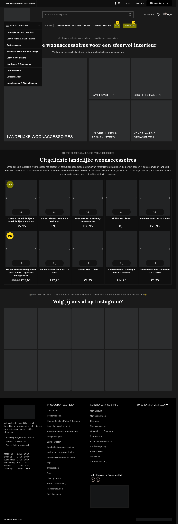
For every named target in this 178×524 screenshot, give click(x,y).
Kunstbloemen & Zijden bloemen (62, 431)
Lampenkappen (54, 436)
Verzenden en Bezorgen (101, 431)
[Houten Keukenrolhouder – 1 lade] (54, 249)
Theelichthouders (55, 489)
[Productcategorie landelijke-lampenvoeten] (109, 78)
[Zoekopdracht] (88, 14)
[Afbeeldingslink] (19, 411)
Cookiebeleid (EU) (98, 461)
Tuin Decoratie (54, 494)
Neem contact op (98, 426)
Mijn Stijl (51, 462)
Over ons (94, 421)
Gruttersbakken (54, 416)
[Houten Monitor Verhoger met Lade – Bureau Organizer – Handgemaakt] (21, 249)
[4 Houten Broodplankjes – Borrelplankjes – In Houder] (21, 198)
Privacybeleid (96, 451)
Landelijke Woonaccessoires (60, 447)
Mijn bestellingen (98, 416)
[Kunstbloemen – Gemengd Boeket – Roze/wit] (121, 249)
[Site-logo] (17, 14)
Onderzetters (53, 468)
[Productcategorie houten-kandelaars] (151, 120)
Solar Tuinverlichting (56, 483)
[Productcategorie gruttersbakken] (151, 78)
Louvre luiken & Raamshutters (61, 457)
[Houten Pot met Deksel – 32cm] (154, 198)
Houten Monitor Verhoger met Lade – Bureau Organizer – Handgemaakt (21, 272)
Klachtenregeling (98, 446)
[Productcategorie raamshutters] (109, 120)
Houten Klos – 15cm (88, 269)
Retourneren (96, 436)
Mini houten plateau (121, 218)
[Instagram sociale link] (119, 3)
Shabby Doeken (54, 478)
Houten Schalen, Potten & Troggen (63, 421)
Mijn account (96, 411)
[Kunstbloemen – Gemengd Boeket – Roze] (88, 198)
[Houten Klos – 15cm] (88, 249)
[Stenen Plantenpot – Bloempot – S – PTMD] (154, 249)
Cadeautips (52, 410)
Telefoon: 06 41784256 (15, 441)
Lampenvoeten (54, 442)
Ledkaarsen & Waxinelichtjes (60, 452)
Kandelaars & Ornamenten (59, 426)
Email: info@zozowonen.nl (17, 445)
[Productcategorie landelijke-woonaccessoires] (45, 99)
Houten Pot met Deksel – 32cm (154, 218)
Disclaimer (95, 456)
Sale (49, 473)
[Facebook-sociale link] (115, 3)
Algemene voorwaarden (101, 441)
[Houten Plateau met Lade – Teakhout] (54, 198)
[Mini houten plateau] (121, 198)
